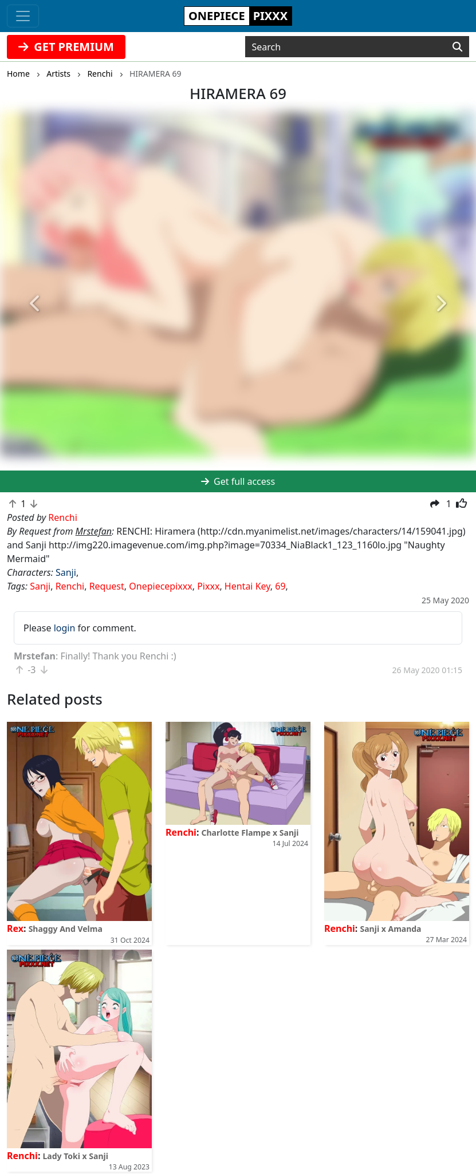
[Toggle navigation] (23, 16)
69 (280, 586)
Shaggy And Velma (66, 928)
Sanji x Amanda (391, 928)
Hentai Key (247, 586)
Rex (15, 928)
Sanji (66, 572)
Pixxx (208, 586)
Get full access (238, 481)
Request (106, 586)
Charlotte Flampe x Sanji (250, 832)
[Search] (457, 47)
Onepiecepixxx (160, 586)
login (65, 628)
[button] (36, 304)
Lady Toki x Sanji (75, 1156)
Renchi (70, 586)
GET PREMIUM (66, 46)
